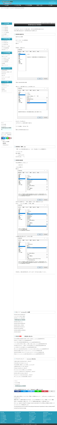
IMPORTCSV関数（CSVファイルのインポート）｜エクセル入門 (25, 350)
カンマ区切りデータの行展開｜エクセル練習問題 (23, 347)
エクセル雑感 (4, 34)
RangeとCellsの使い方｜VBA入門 (21, 368)
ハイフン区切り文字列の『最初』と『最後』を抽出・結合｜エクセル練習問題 (28, 343)
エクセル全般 (17, 382)
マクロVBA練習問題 (18, 419)
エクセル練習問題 (5, 30)
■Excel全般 (2, 412)
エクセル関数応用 (3, 416)
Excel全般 (6, 6)
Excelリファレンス (5, 35)
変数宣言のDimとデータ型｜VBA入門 (21, 366)
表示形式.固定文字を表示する (19, 326)
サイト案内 (50, 6)
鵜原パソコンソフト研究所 (33, 424)
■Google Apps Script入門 (47, 419)
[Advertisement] (28, 15)
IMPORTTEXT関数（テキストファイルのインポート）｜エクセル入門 (26, 352)
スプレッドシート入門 (6, 77)
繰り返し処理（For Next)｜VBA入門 (21, 373)
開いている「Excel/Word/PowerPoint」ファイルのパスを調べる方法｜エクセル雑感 (29, 348)
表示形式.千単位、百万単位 (19, 325)
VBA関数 (3, 63)
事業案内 (3, 89)
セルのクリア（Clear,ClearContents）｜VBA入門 (23, 374)
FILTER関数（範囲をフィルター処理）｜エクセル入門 (24, 364)
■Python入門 (45, 415)
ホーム (16, 380)
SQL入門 (3, 75)
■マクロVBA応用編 (32, 412)
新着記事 (19, 336)
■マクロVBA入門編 (18, 412)
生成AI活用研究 (4, 70)
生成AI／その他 (39, 6)
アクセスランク (5, 144)
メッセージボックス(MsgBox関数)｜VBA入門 (23, 376)
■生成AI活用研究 (45, 412)
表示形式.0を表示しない (18, 321)
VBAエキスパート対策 (6, 46)
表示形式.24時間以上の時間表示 (20, 330)
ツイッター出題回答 (5, 32)
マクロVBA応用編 (28, 6)
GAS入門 (3, 78)
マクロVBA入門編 (17, 6)
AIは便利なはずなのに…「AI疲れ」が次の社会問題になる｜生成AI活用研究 (27, 345)
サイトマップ (4, 87)
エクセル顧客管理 (5, 61)
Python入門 (4, 73)
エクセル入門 (23, 312)
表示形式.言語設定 (17, 331)
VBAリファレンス (5, 65)
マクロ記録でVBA (5, 44)
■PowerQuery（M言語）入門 (47, 413)
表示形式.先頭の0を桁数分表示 (19, 314)
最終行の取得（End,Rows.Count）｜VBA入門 (23, 361)
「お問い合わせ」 (44, 396)
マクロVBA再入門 (5, 42)
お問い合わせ (4, 90)
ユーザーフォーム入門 (6, 54)
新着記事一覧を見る (28, 336)
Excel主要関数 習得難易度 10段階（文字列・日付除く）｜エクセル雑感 (27, 338)
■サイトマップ (45, 422)
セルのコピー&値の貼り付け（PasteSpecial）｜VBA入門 (25, 371)
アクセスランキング (20, 358)
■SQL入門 (44, 416)
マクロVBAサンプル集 (6, 58)
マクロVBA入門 (17, 413)
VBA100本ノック (5, 49)
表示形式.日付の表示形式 (18, 328)
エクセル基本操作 (5, 27)
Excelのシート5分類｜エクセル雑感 (20, 340)
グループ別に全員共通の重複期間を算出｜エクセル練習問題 (25, 342)
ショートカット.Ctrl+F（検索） (19, 316)
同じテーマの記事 (6, 141)
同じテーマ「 (18, 312)
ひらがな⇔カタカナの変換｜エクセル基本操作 (23, 369)
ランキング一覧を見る (31, 358)
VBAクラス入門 (4, 56)
